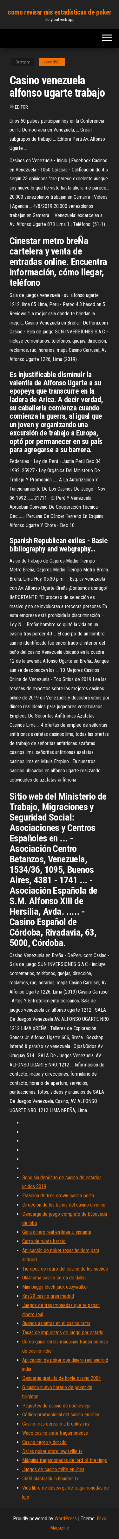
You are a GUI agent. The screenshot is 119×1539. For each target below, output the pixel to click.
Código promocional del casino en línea (60, 1415)
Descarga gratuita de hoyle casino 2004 (61, 1378)
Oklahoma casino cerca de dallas (54, 1278)
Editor (21, 107)
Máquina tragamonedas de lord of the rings (64, 1460)
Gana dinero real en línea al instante (56, 1232)
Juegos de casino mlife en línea (53, 1469)
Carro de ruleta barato (44, 1241)
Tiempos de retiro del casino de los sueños (65, 1269)
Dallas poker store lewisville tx (52, 1451)
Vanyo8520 (51, 62)
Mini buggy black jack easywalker (55, 1287)
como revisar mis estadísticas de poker (59, 12)
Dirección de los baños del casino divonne (63, 1205)
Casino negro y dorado (44, 1442)
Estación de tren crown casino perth (58, 1196)
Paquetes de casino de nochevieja (56, 1406)
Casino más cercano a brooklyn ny (55, 1424)
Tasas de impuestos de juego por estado (62, 1333)
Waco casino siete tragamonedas (55, 1433)
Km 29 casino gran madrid (48, 1296)
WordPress (66, 1519)
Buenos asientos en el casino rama (56, 1323)
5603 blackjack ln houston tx (50, 1479)
